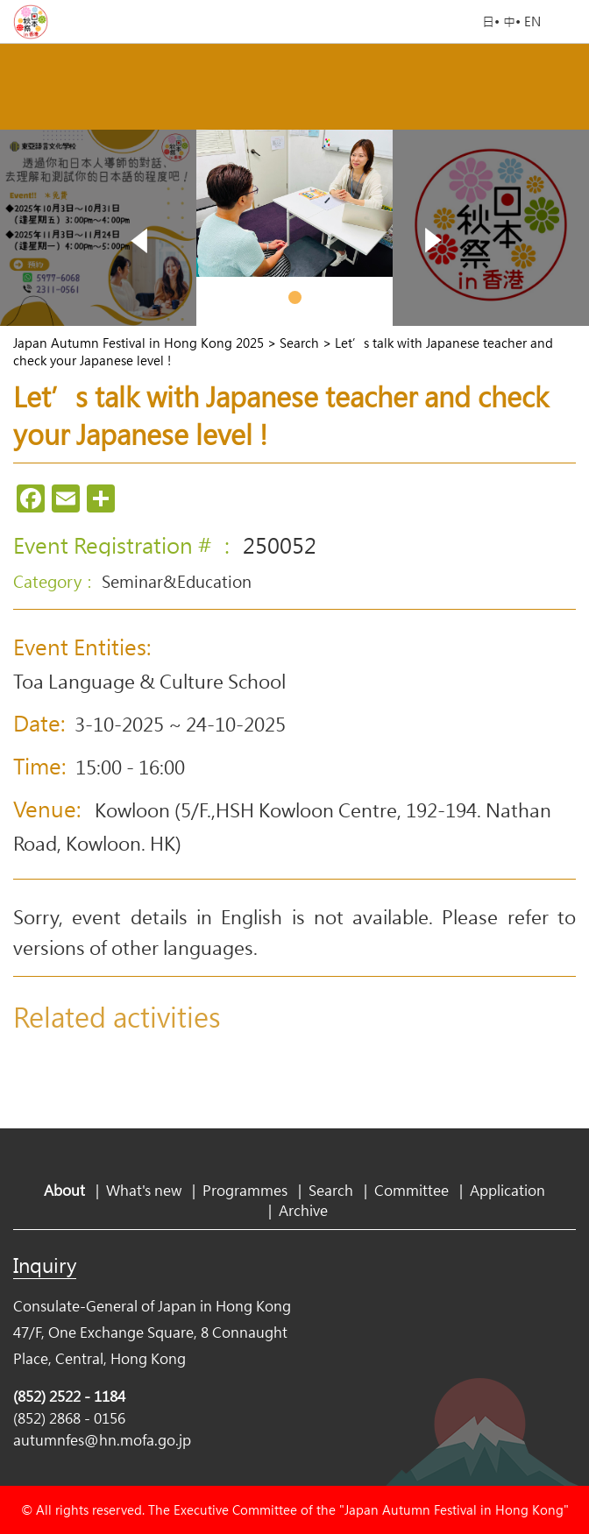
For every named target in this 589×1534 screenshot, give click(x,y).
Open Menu (567, 22)
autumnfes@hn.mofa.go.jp (102, 1440)
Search (331, 1190)
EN (532, 21)
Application (507, 1190)
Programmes (244, 1190)
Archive (303, 1210)
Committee (411, 1190)
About (64, 1190)
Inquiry (44, 1265)
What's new (143, 1190)
